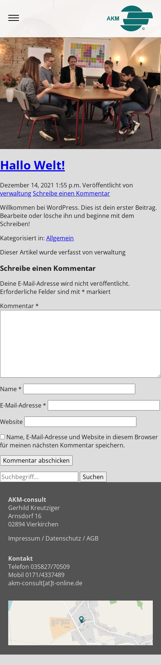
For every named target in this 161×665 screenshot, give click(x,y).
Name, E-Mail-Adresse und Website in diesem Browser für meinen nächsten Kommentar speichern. (79, 441)
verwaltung (15, 193)
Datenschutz (63, 538)
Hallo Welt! (32, 165)
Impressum (24, 538)
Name (11, 389)
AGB (92, 538)
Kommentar (19, 306)
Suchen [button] (93, 477)
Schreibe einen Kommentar (71, 193)
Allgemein (60, 238)
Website (11, 422)
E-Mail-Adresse (23, 405)
